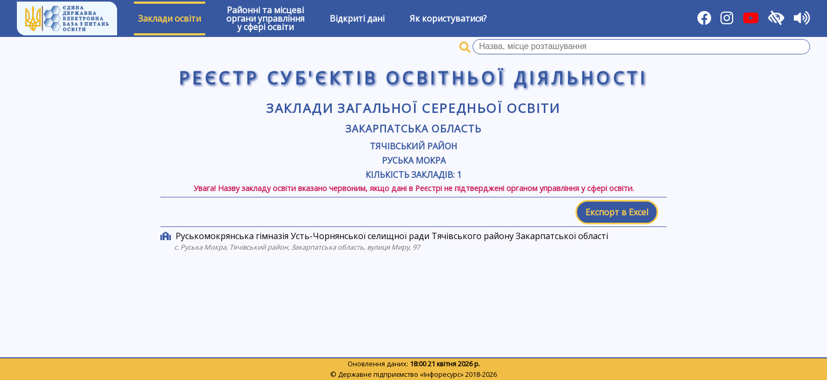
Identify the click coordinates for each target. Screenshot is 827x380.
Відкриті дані (357, 18)
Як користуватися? (448, 18)
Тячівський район (413, 146)
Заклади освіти (169, 18)
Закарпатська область (413, 128)
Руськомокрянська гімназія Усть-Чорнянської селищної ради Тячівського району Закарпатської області (392, 236)
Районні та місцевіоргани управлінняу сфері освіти (265, 18)
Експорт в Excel (616, 212)
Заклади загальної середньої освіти (413, 108)
